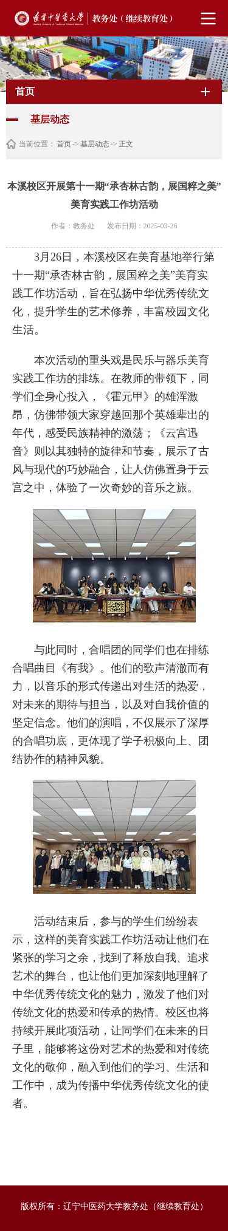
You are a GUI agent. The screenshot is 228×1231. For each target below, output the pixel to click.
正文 (126, 144)
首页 (64, 144)
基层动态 (94, 144)
